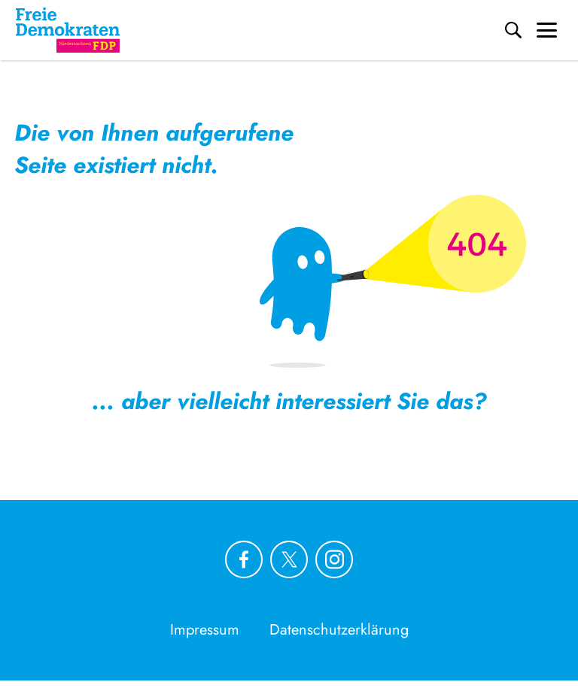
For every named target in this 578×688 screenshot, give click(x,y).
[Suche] (513, 30)
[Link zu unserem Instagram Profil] (334, 559)
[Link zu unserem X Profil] (289, 559)
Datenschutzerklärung (339, 630)
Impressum (204, 630)
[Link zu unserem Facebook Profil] (244, 559)
